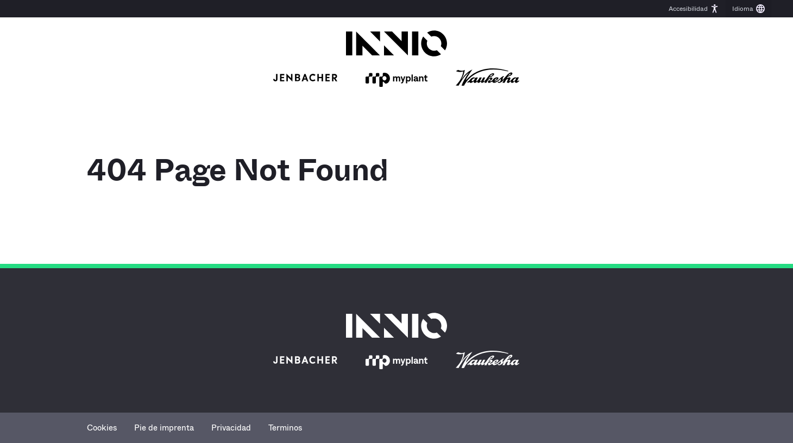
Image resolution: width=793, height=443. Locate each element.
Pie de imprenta (164, 428)
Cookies (102, 428)
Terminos (285, 428)
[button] (694, 8)
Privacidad (231, 428)
